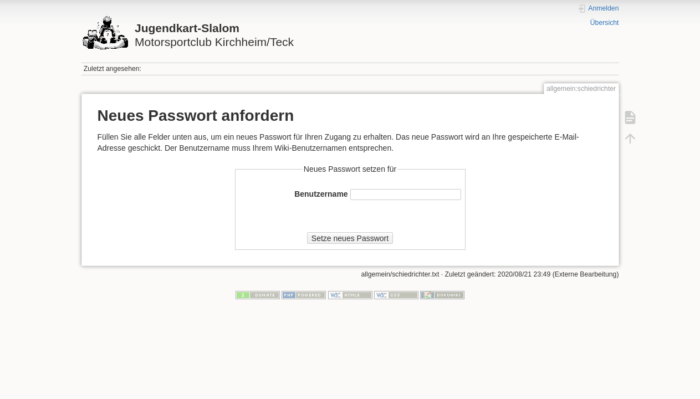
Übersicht (604, 23)
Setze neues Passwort (350, 238)
